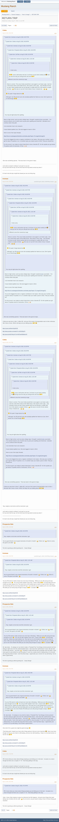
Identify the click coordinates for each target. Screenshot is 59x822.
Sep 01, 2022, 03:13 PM (8, 781)
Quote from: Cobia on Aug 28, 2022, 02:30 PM (23, 63)
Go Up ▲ (56, 820)
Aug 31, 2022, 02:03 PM (8, 556)
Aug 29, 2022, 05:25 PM (8, 33)
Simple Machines (13, 820)
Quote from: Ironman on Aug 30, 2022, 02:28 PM (17, 346)
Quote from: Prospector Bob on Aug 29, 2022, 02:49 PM (21, 50)
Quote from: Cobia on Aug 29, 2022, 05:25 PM (16, 185)
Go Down (4, 25)
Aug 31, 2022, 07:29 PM (8, 753)
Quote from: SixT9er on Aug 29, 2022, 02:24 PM (21, 54)
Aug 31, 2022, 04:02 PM (8, 606)
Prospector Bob (8, 524)
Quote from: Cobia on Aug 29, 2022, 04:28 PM (17, 41)
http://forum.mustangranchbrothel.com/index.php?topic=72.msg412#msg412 (24, 136)
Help (44, 820)
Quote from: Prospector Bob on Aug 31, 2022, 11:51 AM (18, 560)
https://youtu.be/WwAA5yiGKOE (10, 328)
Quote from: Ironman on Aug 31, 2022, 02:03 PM (17, 611)
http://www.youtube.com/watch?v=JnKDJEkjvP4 (14, 331)
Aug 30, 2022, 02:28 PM (8, 181)
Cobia (5, 30)
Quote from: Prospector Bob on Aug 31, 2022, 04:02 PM (18, 672)
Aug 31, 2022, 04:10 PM (8, 668)
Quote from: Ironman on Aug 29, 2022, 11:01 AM (22, 58)
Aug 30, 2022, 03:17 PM (8, 342)
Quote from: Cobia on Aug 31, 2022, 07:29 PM (16, 785)
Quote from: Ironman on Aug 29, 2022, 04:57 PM (17, 37)
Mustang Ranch (8, 6)
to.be (40, 119)
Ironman (5, 178)
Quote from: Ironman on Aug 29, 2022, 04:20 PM (19, 45)
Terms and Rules (49, 820)
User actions (53, 25)
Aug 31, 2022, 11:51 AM (8, 526)
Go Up (3, 810)
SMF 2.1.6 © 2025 (5, 820)
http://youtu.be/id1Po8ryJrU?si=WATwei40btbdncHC (15, 334)
